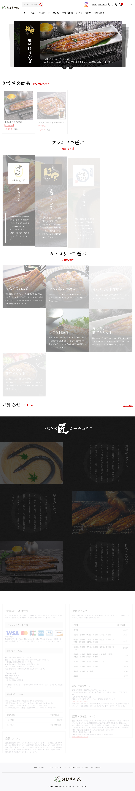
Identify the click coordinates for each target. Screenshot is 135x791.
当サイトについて (40, 767)
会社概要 (94, 5)
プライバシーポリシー (58, 767)
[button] (71, 67)
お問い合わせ (102, 5)
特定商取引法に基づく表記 (78, 767)
